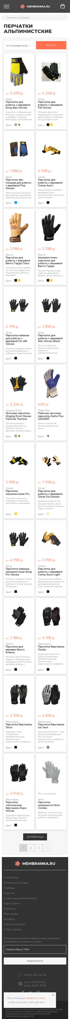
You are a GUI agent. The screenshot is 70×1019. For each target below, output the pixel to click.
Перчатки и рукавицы (18, 17)
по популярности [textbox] (17, 45)
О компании (11, 877)
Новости (9, 893)
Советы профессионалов (20, 898)
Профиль (9, 918)
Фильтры (51, 45)
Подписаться (35, 961)
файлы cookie (36, 998)
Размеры (9, 887)
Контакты (9, 908)
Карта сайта (12, 903)
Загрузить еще (35, 837)
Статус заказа (13, 929)
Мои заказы (11, 913)
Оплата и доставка (16, 882)
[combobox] (19, 45)
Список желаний (14, 924)
